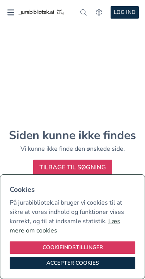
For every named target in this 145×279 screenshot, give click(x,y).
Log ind (125, 12)
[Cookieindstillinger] (72, 247)
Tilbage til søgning (72, 167)
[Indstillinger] (99, 12)
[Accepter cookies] (72, 263)
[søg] (83, 12)
